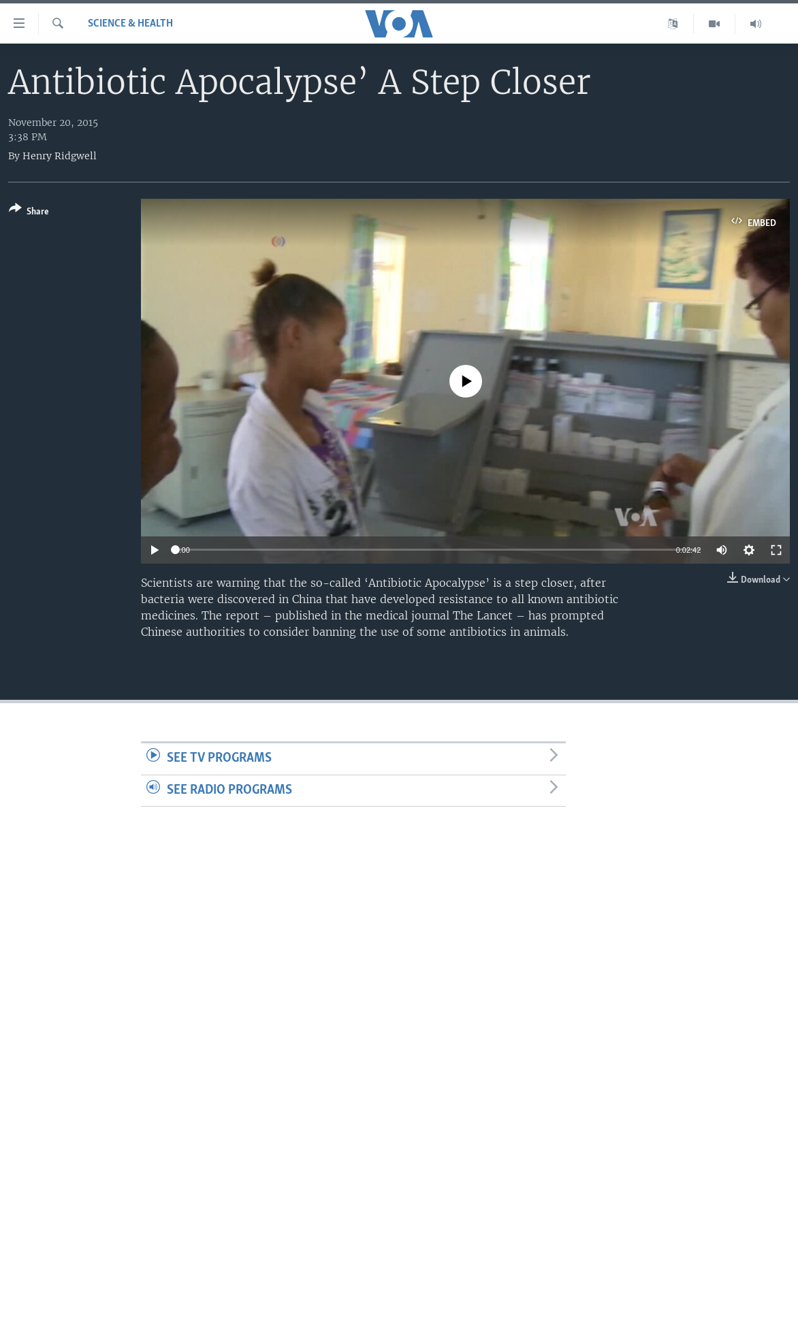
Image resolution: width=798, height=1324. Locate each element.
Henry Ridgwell (59, 156)
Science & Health (130, 23)
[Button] (29, 213)
